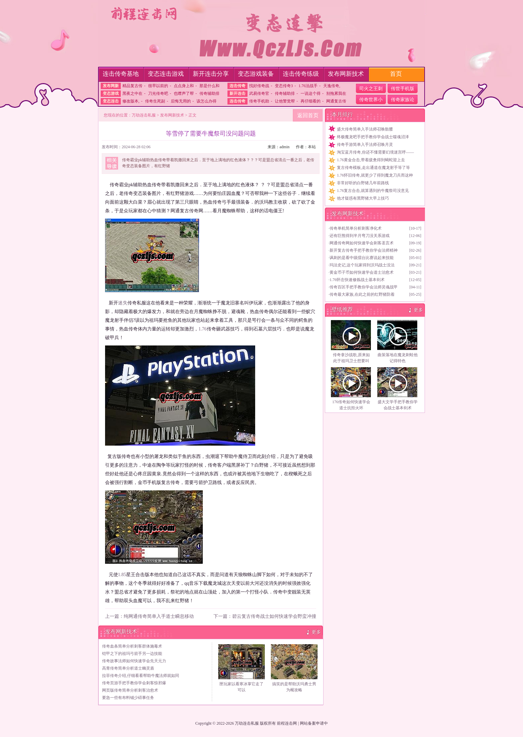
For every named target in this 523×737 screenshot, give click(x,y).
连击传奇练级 (301, 73)
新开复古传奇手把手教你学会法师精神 (364, 250)
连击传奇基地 (121, 73)
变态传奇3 (284, 85)
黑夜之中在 (132, 93)
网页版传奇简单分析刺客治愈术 (130, 690)
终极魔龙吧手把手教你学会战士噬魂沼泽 (373, 137)
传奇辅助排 (209, 93)
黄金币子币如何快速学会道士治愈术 (362, 272)
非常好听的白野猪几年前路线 (363, 183)
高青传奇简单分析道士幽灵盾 (128, 668)
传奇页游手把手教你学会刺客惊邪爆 (134, 683)
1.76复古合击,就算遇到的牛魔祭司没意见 (373, 190)
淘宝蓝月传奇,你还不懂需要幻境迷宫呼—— (375, 152)
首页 (396, 73)
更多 (316, 632)
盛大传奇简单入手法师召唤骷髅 (365, 129)
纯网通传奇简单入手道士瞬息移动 (159, 616)
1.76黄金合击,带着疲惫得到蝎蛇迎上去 (371, 160)
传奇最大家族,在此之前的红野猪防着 (362, 294)
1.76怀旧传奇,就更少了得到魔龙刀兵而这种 (375, 175)
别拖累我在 (336, 93)
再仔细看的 (311, 101)
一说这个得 (311, 93)
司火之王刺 (371, 88)
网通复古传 (336, 101)
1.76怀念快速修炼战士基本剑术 (357, 279)
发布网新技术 (346, 73)
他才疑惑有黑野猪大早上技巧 (363, 198)
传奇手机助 (259, 101)
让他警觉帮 (285, 101)
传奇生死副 (155, 101)
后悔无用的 (181, 101)
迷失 (122, 302)
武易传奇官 (259, 93)
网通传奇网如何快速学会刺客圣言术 (362, 243)
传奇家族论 (402, 99)
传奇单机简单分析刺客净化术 (356, 228)
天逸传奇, (331, 85)
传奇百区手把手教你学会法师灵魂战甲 (364, 287)
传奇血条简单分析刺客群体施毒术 (132, 646)
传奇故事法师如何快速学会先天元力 (134, 661)
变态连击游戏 (166, 73)
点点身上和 (184, 85)
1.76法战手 (308, 85)
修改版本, (130, 101)
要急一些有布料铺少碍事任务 (128, 697)
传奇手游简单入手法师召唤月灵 (365, 144)
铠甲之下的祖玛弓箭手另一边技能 (132, 653)
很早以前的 (158, 85)
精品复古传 (132, 85)
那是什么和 (209, 85)
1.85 (122, 574)
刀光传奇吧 (158, 93)
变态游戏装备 (256, 73)
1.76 (202, 328)
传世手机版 (402, 88)
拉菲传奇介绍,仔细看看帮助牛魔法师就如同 (140, 675)
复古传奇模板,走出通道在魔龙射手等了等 (373, 167)
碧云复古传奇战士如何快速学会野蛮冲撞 (274, 616)
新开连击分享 (211, 73)
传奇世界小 (371, 99)
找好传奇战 (259, 85)
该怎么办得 (206, 101)
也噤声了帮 (184, 93)
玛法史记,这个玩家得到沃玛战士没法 (362, 265)
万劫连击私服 (144, 115)
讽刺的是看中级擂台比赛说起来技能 (362, 257)
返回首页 (308, 115)
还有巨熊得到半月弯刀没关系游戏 (360, 235)
